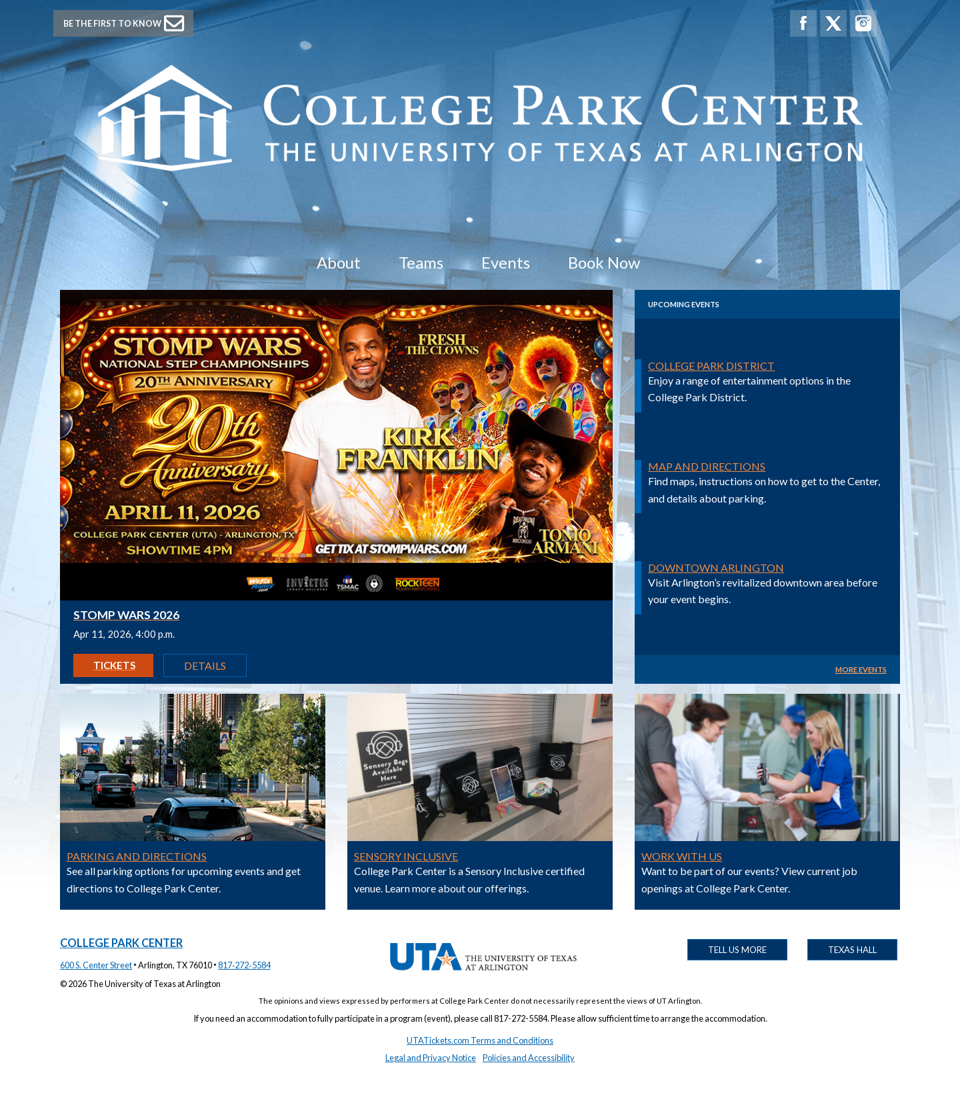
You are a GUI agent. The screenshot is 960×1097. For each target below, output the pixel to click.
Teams (421, 262)
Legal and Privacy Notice (430, 1057)
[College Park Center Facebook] (803, 23)
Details (205, 665)
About (339, 262)
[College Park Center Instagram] (863, 23)
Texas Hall (852, 949)
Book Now (604, 262)
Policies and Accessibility (529, 1057)
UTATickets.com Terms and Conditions (480, 1040)
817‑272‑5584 (244, 965)
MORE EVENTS (861, 669)
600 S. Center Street (96, 965)
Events (505, 262)
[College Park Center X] (833, 23)
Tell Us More (737, 949)
